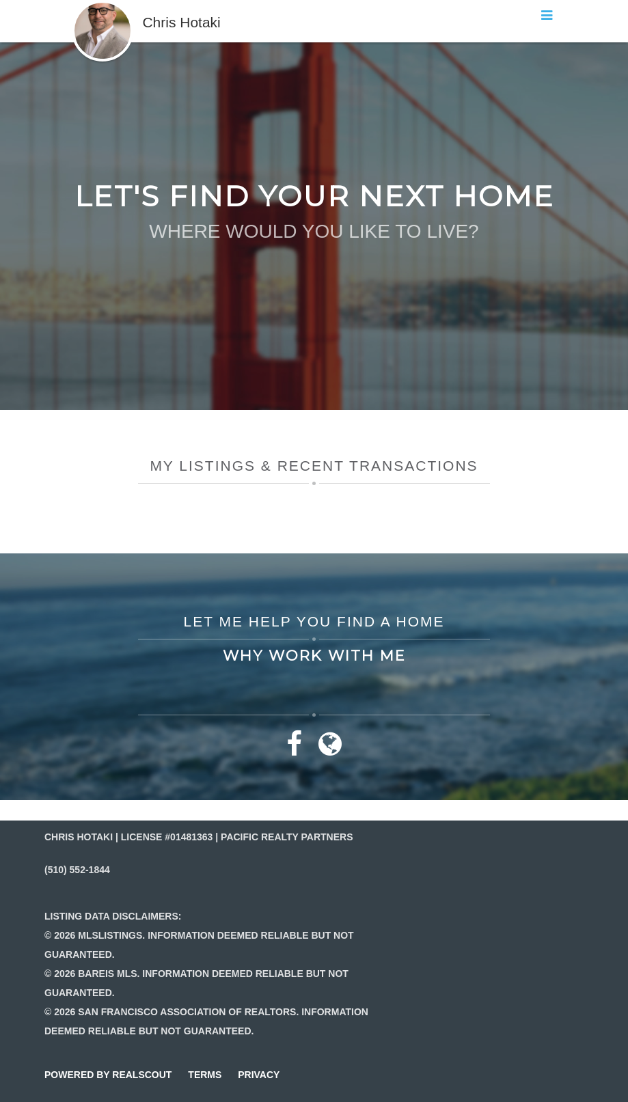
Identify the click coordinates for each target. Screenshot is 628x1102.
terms (204, 1074)
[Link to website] (330, 750)
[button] (102, 7)
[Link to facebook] (294, 750)
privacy (258, 1074)
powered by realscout (108, 1074)
